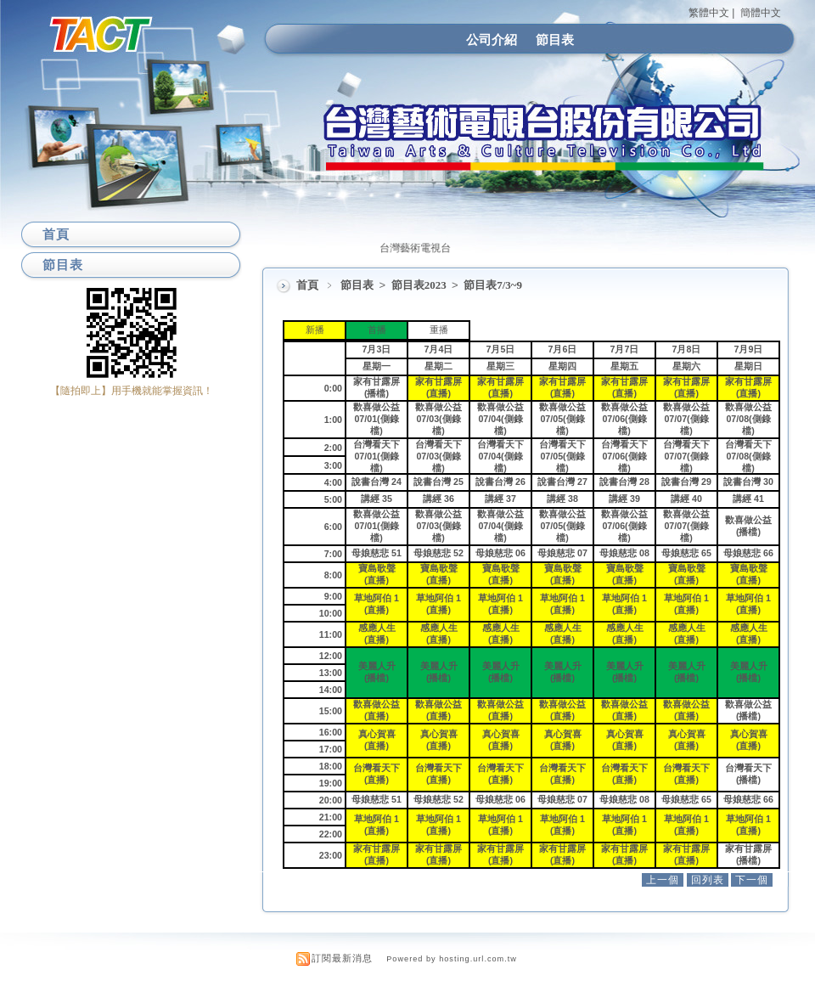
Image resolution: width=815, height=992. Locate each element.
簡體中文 (760, 13)
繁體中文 (709, 13)
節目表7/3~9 (493, 285)
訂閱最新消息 (342, 958)
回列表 (707, 880)
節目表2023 (420, 285)
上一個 (662, 880)
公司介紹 (491, 39)
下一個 (751, 880)
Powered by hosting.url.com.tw (451, 959)
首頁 (307, 285)
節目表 (555, 39)
